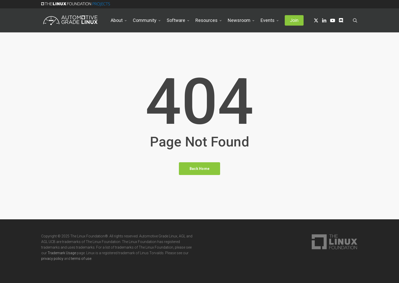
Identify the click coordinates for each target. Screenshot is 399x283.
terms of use (81, 259)
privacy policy (52, 259)
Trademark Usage (62, 253)
